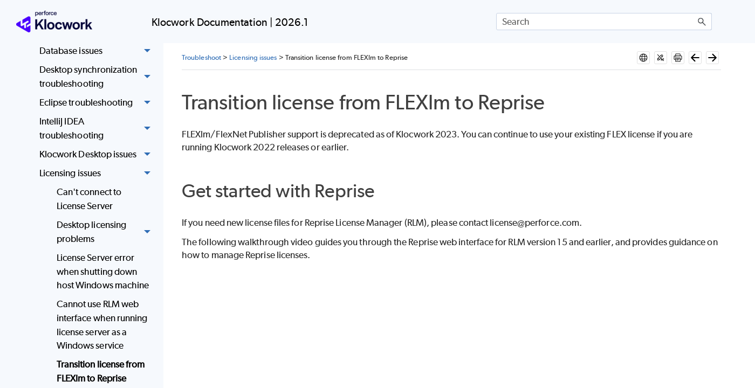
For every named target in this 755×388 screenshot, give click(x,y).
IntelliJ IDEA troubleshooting (97, 129)
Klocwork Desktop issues (97, 154)
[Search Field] (604, 21)
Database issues (97, 50)
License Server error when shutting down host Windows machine (103, 271)
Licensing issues (97, 173)
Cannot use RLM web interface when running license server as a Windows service (102, 325)
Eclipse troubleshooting (97, 102)
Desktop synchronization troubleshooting (97, 77)
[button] (702, 21)
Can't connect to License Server (89, 198)
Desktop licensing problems (106, 232)
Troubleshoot (201, 57)
